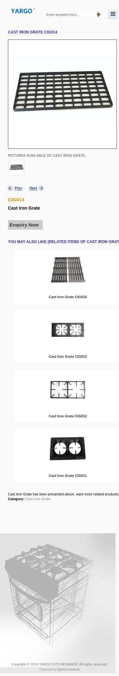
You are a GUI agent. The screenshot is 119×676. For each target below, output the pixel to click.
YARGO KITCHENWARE (58, 664)
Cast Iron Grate (37, 499)
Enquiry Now (24, 224)
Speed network (68, 669)
